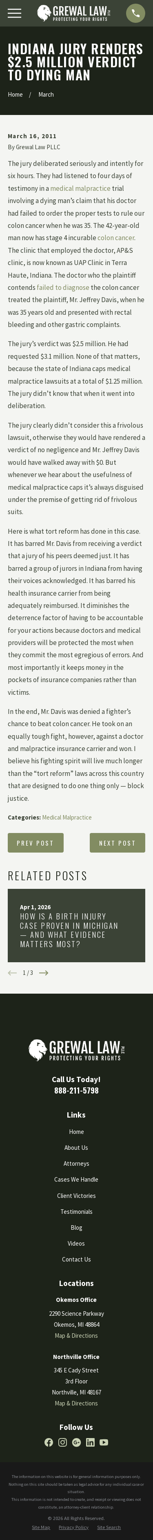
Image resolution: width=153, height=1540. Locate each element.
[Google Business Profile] (76, 1442)
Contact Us (76, 1259)
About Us (76, 1147)
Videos (76, 1243)
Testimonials (76, 1211)
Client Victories (76, 1196)
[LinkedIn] (90, 1442)
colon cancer (116, 237)
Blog (76, 1227)
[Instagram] (62, 1442)
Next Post (117, 842)
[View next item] (44, 973)
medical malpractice (80, 188)
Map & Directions (76, 1335)
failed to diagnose (63, 287)
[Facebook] (48, 1442)
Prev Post (35, 842)
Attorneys (76, 1163)
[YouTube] (104, 1442)
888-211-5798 (76, 1090)
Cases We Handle (76, 1179)
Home (76, 1132)
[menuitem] (41, 1527)
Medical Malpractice (67, 817)
